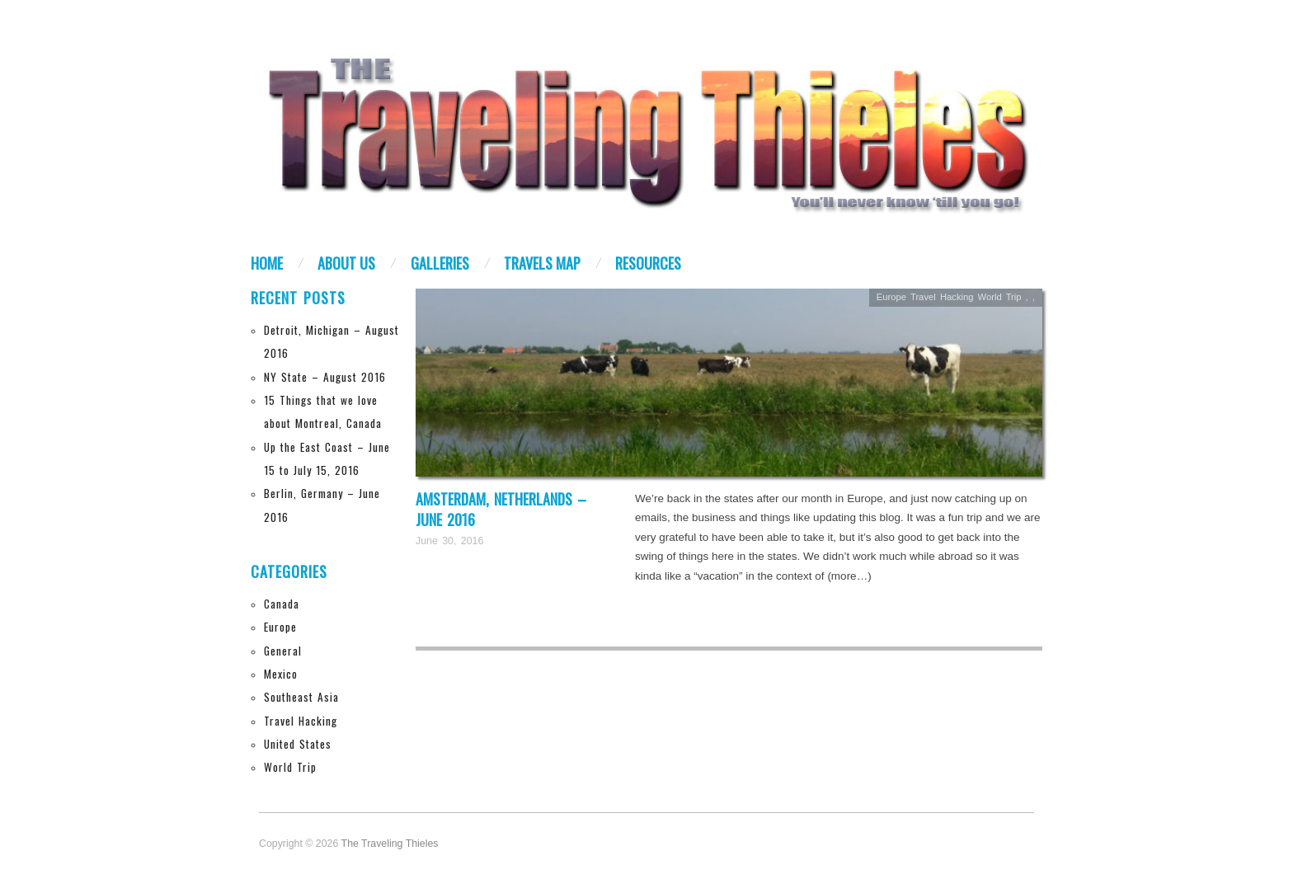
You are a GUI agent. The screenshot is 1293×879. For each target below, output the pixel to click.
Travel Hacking (300, 720)
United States (297, 744)
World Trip (290, 767)
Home (267, 263)
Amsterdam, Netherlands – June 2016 (501, 509)
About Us (346, 263)
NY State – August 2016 (325, 377)
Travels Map (542, 263)
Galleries (440, 263)
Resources (648, 263)
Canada (281, 603)
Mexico (281, 673)
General (283, 650)
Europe (280, 626)
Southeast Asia (301, 697)
